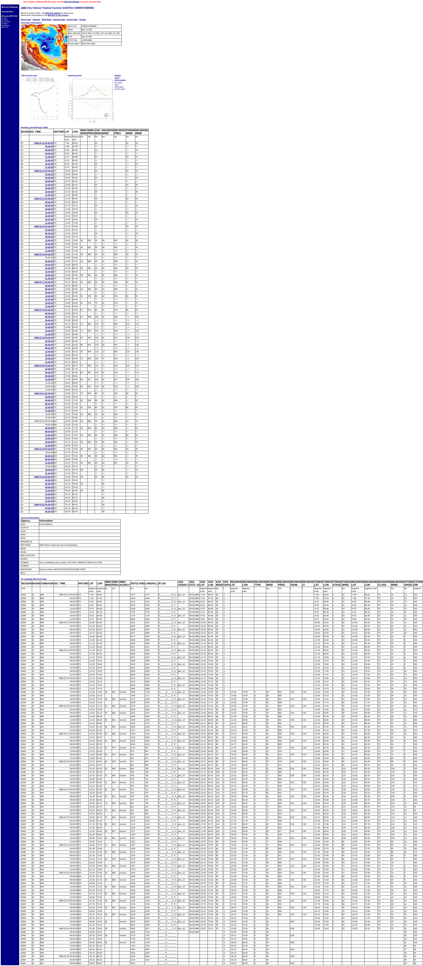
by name (5, 20)
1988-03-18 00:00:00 (43, 310)
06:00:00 (49, 150)
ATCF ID (5, 27)
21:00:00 (49, 167)
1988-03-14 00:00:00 (43, 198)
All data (82, 20)
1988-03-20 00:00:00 (43, 365)
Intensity (36, 20)
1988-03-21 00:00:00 (43, 393)
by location (6, 25)
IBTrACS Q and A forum (58, 15)
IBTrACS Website (71, 2)
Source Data (72, 20)
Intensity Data (59, 20)
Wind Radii (46, 20)
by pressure (6, 22)
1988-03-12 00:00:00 (43, 143)
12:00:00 (49, 157)
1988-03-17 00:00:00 (43, 282)
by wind (4, 24)
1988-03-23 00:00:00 (43, 449)
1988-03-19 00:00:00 (43, 338)
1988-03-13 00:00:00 (43, 171)
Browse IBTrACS (9, 16)
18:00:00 (49, 164)
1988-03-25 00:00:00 (43, 504)
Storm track (26, 20)
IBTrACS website (52, 13)
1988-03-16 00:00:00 (43, 254)
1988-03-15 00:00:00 (43, 226)
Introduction (7, 11)
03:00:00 (49, 146)
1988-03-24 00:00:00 (43, 477)
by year (4, 18)
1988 (23, 8)
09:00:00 (49, 153)
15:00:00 (49, 160)
